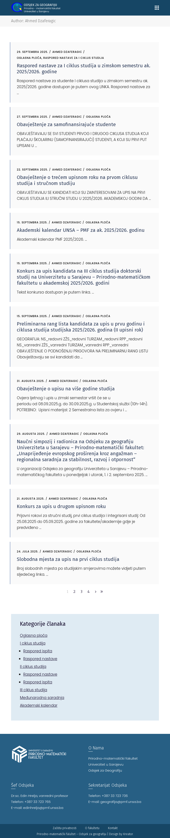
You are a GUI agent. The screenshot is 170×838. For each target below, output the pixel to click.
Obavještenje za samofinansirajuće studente (66, 124)
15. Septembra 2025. (32, 222)
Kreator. (128, 834)
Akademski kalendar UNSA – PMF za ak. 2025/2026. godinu (81, 230)
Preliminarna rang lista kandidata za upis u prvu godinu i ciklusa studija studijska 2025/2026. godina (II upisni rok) (81, 327)
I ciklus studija (32, 643)
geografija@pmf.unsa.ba (120, 801)
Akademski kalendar (39, 705)
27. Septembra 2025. (32, 117)
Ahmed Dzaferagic (67, 52)
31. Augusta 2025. (30, 381)
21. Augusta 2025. (30, 498)
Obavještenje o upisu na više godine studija (66, 389)
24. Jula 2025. (28, 551)
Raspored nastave (40, 658)
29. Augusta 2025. (31, 434)
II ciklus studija (33, 666)
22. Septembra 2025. (32, 169)
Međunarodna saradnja (42, 697)
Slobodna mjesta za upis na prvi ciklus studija (68, 559)
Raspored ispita (37, 651)
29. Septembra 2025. (32, 52)
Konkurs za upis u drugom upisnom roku (61, 506)
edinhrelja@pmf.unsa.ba (43, 807)
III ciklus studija (33, 690)
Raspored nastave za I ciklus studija (73, 58)
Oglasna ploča (29, 58)
